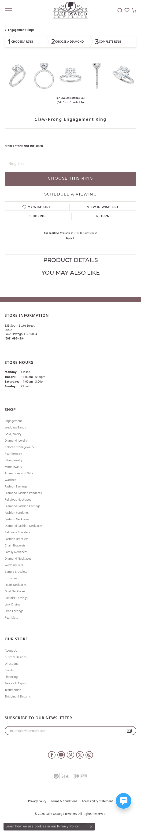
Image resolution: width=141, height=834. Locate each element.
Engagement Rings (21, 30)
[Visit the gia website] (61, 776)
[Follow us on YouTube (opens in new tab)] (61, 755)
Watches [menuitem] (10, 480)
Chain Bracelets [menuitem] (15, 545)
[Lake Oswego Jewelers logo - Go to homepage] (70, 10)
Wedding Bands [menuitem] (15, 427)
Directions (11, 664)
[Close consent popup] (91, 826)
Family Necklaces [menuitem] (16, 552)
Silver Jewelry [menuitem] (13, 460)
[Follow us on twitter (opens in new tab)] (80, 755)
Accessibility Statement (97, 801)
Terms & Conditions (64, 801)
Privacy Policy (37, 801)
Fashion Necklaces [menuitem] (17, 519)
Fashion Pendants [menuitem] (17, 513)
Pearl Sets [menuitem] (11, 618)
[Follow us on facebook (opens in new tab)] (52, 755)
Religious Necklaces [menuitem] (18, 500)
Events (9, 670)
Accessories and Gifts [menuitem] (19, 473)
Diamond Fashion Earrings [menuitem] (22, 506)
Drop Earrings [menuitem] (14, 611)
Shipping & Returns (18, 696)
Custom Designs (15, 657)
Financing (11, 677)
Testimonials (13, 690)
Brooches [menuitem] (11, 578)
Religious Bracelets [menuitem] (17, 532)
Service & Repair (15, 683)
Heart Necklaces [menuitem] (15, 585)
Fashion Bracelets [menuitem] (16, 539)
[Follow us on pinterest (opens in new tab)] (70, 755)
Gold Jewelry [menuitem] (13, 434)
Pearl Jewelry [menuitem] (13, 454)
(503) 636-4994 (71, 102)
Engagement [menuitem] (13, 421)
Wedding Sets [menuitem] (14, 565)
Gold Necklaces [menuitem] (15, 591)
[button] (120, 10)
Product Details (70, 260)
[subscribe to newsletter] (129, 731)
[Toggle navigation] (8, 10)
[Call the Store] (15, 338)
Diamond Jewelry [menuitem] (16, 441)
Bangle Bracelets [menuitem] (16, 572)
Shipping (38, 216)
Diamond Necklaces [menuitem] (18, 559)
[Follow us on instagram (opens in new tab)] (89, 755)
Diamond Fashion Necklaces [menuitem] (23, 526)
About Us (11, 651)
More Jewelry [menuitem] (13, 467)
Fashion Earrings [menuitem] (16, 486)
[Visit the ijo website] (80, 776)
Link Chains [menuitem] (12, 604)
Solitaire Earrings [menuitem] (16, 598)
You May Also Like (70, 273)
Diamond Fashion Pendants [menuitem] (23, 493)
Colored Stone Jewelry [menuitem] (19, 447)
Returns (104, 216)
